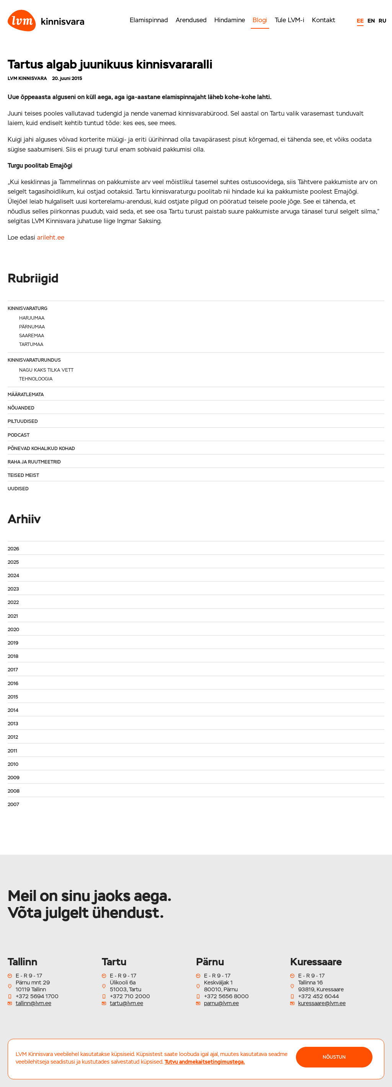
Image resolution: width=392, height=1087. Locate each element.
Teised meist (23, 475)
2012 (13, 737)
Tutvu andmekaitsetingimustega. (205, 1061)
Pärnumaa (32, 327)
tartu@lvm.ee (126, 1003)
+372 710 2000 (130, 996)
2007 (13, 804)
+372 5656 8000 (226, 996)
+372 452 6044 (318, 996)
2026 (13, 549)
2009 (14, 778)
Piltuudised (23, 421)
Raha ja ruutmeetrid (34, 462)
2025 (13, 562)
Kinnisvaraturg (27, 308)
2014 (13, 710)
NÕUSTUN (334, 1057)
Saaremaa (31, 336)
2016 (13, 684)
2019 (13, 643)
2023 (13, 589)
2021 (13, 616)
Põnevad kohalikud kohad (41, 449)
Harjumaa (31, 318)
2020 (13, 630)
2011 (12, 751)
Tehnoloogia (35, 379)
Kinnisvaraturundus (34, 360)
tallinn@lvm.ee (33, 1003)
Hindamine (229, 20)
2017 (13, 670)
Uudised (18, 489)
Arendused (191, 20)
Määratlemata (26, 395)
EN (371, 20)
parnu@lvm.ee (221, 1003)
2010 (13, 764)
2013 (13, 724)
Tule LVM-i (289, 20)
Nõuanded (21, 408)
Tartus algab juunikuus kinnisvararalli (110, 64)
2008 (14, 791)
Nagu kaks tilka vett (46, 370)
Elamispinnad (149, 20)
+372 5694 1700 (37, 996)
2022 (13, 602)
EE (360, 20)
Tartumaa (31, 344)
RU (382, 20)
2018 (13, 656)
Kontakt (323, 20)
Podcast (18, 435)
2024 (13, 576)
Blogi (260, 20)
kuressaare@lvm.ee (322, 1003)
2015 (13, 697)
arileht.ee (50, 237)
